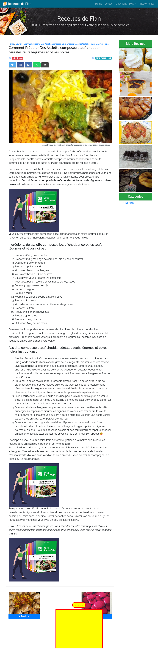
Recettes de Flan (17, 3)
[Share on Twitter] (12, 64)
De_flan (19, 44)
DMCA (132, 3)
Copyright (121, 3)
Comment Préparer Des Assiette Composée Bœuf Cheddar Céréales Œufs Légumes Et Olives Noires (66, 44)
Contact (109, 3)
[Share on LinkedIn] (28, 64)
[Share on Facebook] (20, 64)
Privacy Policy (146, 3)
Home (98, 3)
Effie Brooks (17, 58)
